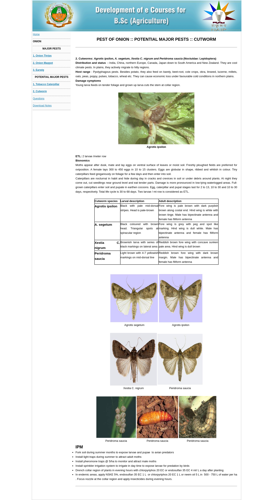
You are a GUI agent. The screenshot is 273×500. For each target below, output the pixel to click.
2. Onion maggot (43, 62)
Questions (38, 98)
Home (36, 34)
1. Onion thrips (42, 55)
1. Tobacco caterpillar (46, 84)
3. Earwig (38, 69)
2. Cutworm (40, 91)
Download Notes (42, 105)
